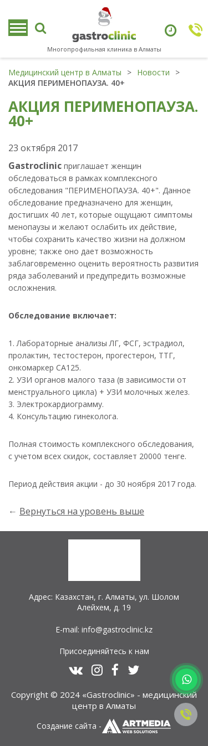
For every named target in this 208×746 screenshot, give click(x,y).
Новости (153, 72)
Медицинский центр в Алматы (64, 72)
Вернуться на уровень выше (81, 511)
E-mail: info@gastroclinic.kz (104, 629)
